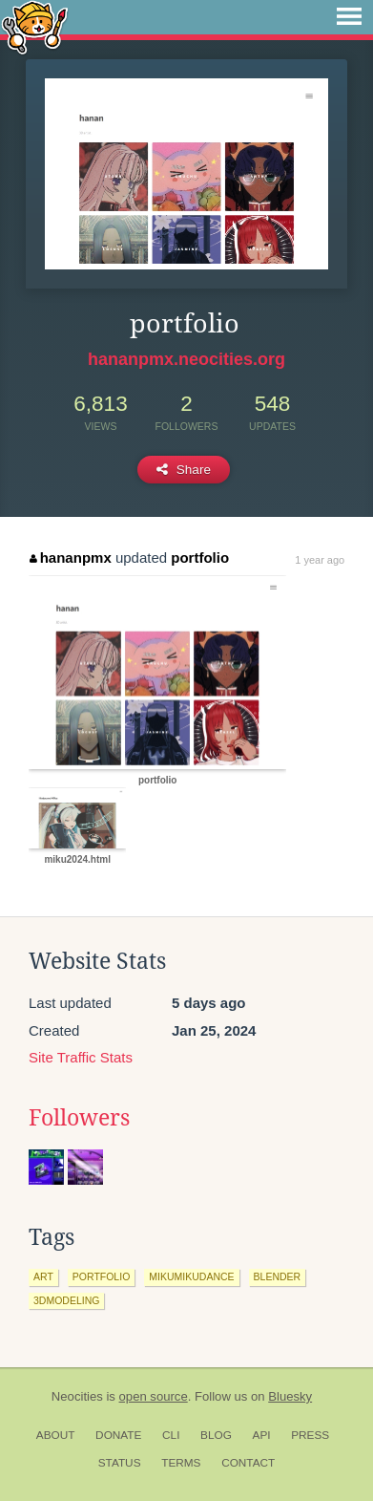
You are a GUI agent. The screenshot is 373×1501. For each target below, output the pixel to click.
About (55, 1435)
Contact (248, 1462)
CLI (170, 1435)
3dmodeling (66, 1300)
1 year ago (319, 560)
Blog (216, 1435)
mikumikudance (191, 1276)
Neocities (77, 1396)
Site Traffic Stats (81, 1057)
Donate (118, 1435)
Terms (180, 1462)
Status (119, 1462)
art (43, 1276)
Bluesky (290, 1396)
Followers (79, 1117)
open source (153, 1396)
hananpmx (71, 557)
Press (310, 1435)
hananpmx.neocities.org (186, 359)
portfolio (200, 557)
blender (277, 1276)
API (262, 1435)
